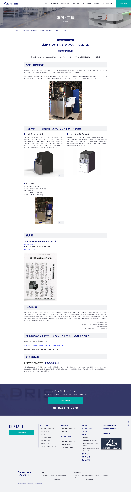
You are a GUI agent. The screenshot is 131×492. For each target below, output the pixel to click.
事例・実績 (76, 3)
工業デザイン (45, 431)
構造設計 (43, 434)
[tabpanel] (44, 163)
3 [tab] (47, 222)
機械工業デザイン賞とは (31, 249)
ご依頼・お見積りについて (70, 447)
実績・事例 (64, 425)
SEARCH (106, 434)
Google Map (57, 479)
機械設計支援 (45, 443)
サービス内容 (65, 3)
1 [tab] (42, 175)
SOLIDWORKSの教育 (110, 425)
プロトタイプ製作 (46, 437)
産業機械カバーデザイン (37, 30)
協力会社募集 (86, 460)
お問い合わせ (65, 400)
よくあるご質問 (66, 436)
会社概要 (97, 3)
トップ (45, 3)
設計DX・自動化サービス (48, 446)
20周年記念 (54, 3)
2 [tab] (45, 175)
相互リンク (85, 454)
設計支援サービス (46, 440)
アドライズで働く (108, 3)
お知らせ (84, 431)
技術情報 (85, 437)
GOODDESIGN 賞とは (30, 244)
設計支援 (64, 431)
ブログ (84, 435)
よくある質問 (87, 3)
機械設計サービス (67, 444)
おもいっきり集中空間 (111, 428)
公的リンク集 (86, 457)
